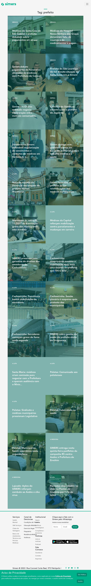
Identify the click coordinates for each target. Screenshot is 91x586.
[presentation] (66, 534)
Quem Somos (37, 521)
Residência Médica (30, 534)
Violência (27, 538)
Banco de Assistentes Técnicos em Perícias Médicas (17, 538)
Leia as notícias (38, 540)
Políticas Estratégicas (39, 526)
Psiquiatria (27, 531)
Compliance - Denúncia (39, 532)
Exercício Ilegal (29, 528)
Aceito (80, 581)
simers (8, 4)
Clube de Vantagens (16, 529)
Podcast (38, 544)
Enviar (75, 527)
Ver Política (82, 575)
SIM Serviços (17, 525)
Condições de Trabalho (32, 522)
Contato (38, 556)
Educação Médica (30, 525)
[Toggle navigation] (87, 4)
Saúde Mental (15, 521)
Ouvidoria (38, 553)
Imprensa (38, 559)
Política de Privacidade (63, 576)
